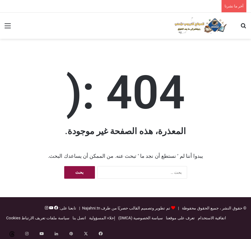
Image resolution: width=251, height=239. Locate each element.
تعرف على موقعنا (180, 218)
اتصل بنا (79, 218)
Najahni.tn (91, 208)
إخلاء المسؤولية (102, 218)
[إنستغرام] (46, 208)
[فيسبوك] (55, 208)
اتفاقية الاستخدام (212, 218)
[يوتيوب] (50, 208)
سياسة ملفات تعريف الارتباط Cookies (37, 218)
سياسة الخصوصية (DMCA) (140, 218)
